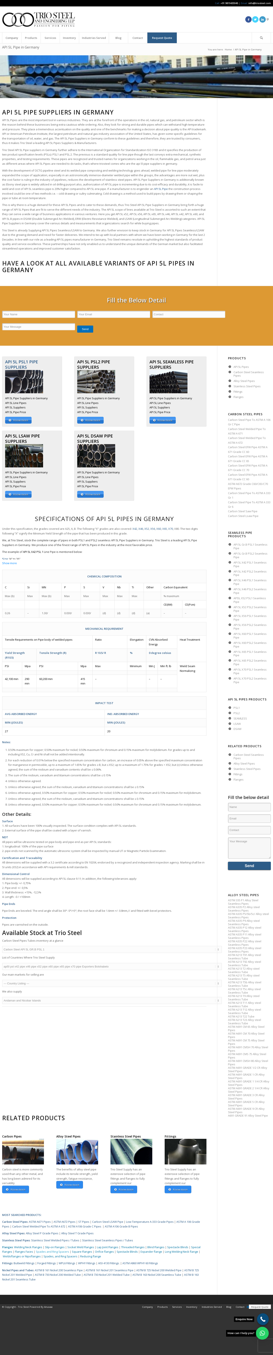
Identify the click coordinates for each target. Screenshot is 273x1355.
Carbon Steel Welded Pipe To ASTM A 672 (38, 1226)
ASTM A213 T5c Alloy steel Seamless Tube (244, 990)
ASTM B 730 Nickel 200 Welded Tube (58, 1275)
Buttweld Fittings (24, 1263)
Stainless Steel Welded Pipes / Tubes (55, 1240)
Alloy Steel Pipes (13, 1233)
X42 (134, 529)
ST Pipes (83, 1222)
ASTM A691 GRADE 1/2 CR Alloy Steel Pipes (247, 1069)
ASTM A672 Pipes (65, 1222)
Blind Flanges (155, 1247)
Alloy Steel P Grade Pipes (42, 1233)
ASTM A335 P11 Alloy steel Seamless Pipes (244, 936)
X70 (170, 529)
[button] (262, 1333)
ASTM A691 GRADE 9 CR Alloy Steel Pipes (246, 1110)
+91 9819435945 (229, 3)
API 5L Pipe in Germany (20, 47)
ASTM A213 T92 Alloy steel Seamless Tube (244, 963)
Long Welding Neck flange (182, 1252)
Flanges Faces (24, 1252)
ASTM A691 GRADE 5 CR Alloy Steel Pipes (246, 1103)
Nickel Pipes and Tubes (17, 1270)
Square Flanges (82, 1252)
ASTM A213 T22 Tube (241, 1016)
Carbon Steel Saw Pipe (242, 511)
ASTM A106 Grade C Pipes (84, 1226)
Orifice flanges (105, 1252)
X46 (140, 529)
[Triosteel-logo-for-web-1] (38, 19)
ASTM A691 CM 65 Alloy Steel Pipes (246, 1028)
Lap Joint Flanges (107, 1247)
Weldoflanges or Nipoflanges (22, 1256)
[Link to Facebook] (248, 19)
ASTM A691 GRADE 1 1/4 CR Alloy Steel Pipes (248, 1083)
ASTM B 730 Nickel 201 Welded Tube (107, 1275)
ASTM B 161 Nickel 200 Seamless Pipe (59, 1270)
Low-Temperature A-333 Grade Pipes (150, 1222)
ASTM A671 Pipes (40, 1222)
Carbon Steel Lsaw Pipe (243, 516)
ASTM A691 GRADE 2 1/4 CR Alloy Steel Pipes (248, 1090)
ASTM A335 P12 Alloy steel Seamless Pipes (244, 929)
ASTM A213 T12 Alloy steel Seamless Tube (244, 1011)
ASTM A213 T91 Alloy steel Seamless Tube (244, 956)
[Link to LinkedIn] (262, 19)
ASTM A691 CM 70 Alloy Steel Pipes (246, 1035)
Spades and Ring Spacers (52, 1252)
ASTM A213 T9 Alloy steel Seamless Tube (244, 997)
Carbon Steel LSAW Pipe (107, 1222)
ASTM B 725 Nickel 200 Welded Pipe (159, 1270)
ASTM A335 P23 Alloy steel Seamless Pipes (244, 949)
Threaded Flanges (133, 1247)
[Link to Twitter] (255, 19)
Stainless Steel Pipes (16, 1240)
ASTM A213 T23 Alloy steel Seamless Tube (244, 1021)
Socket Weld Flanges (80, 1247)
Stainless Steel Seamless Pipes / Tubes (107, 1240)
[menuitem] (11, 37)
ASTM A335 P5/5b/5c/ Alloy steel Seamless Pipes (248, 915)
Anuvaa (48, 1306)
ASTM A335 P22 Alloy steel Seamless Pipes (244, 943)
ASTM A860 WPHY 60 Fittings (140, 1263)
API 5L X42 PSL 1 (33, 552)
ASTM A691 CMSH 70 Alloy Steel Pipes (248, 1049)
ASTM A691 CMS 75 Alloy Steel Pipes (247, 1055)
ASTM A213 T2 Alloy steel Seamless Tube (244, 970)
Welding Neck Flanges (28, 1247)
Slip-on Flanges (54, 1247)
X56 (152, 529)
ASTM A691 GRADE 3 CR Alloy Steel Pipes (246, 1096)
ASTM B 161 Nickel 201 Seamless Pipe (110, 1270)
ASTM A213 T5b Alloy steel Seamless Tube (244, 984)
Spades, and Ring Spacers (61, 1256)
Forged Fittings (46, 1263)
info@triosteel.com (259, 3)
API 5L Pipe (161, 189)
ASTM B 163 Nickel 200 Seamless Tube (156, 1275)
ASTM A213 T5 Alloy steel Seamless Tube (244, 977)
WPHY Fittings (86, 1263)
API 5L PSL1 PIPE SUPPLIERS (21, 364)
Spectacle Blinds (177, 1247)
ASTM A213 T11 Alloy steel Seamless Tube (244, 1004)
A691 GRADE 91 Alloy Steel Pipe (248, 1115)
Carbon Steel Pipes (15, 1222)
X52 (146, 529)
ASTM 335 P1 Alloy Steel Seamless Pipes (243, 902)
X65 (164, 529)
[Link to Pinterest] (267, 19)
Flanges (7, 1247)
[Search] (261, 37)
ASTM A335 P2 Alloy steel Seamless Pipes (244, 908)
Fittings (7, 1263)
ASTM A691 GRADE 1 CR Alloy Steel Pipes (246, 1076)
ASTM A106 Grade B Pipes (121, 1226)
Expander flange (152, 1252)
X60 (158, 529)
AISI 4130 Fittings (108, 1263)
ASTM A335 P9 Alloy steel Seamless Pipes (244, 922)
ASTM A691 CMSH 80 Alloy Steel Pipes (248, 1062)
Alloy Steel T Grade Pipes (77, 1233)
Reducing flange (90, 1256)
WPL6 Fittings (67, 1263)
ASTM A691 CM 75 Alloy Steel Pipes (246, 1042)
